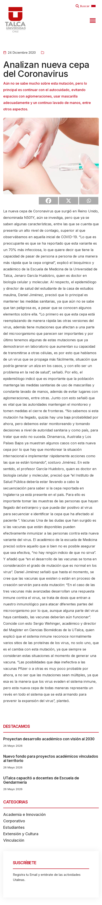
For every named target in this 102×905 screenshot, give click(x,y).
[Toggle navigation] (92, 19)
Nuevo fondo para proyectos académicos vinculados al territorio (50, 758)
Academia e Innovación (24, 814)
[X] (68, 200)
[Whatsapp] (88, 200)
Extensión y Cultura (20, 834)
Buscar (85, 6)
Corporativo (14, 821)
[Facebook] (48, 200)
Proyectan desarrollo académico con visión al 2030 (48, 739)
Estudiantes (14, 827)
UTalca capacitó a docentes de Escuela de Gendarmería (41, 780)
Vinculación (13, 840)
